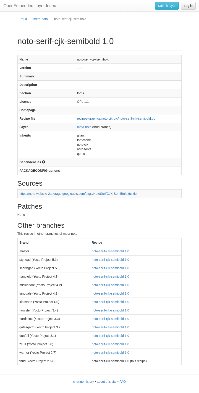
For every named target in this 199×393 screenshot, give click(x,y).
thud (24, 19)
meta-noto (40, 19)
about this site (106, 381)
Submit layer (167, 6)
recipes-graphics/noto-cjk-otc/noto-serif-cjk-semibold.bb (116, 118)
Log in (188, 6)
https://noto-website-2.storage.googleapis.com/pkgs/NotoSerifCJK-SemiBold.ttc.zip (78, 193)
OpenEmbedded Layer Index (29, 5)
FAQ (122, 381)
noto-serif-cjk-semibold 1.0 (110, 251)
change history (83, 381)
